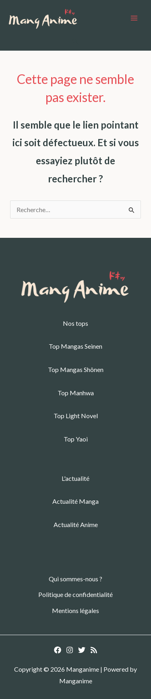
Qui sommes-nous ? (75, 578)
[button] (75, 42)
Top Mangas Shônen (75, 369)
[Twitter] (81, 650)
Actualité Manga (75, 501)
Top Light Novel (76, 415)
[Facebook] (57, 650)
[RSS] (93, 650)
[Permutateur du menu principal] (134, 18)
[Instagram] (69, 650)
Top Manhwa (76, 393)
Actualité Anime (76, 524)
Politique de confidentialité (75, 594)
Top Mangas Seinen (75, 346)
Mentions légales (75, 610)
